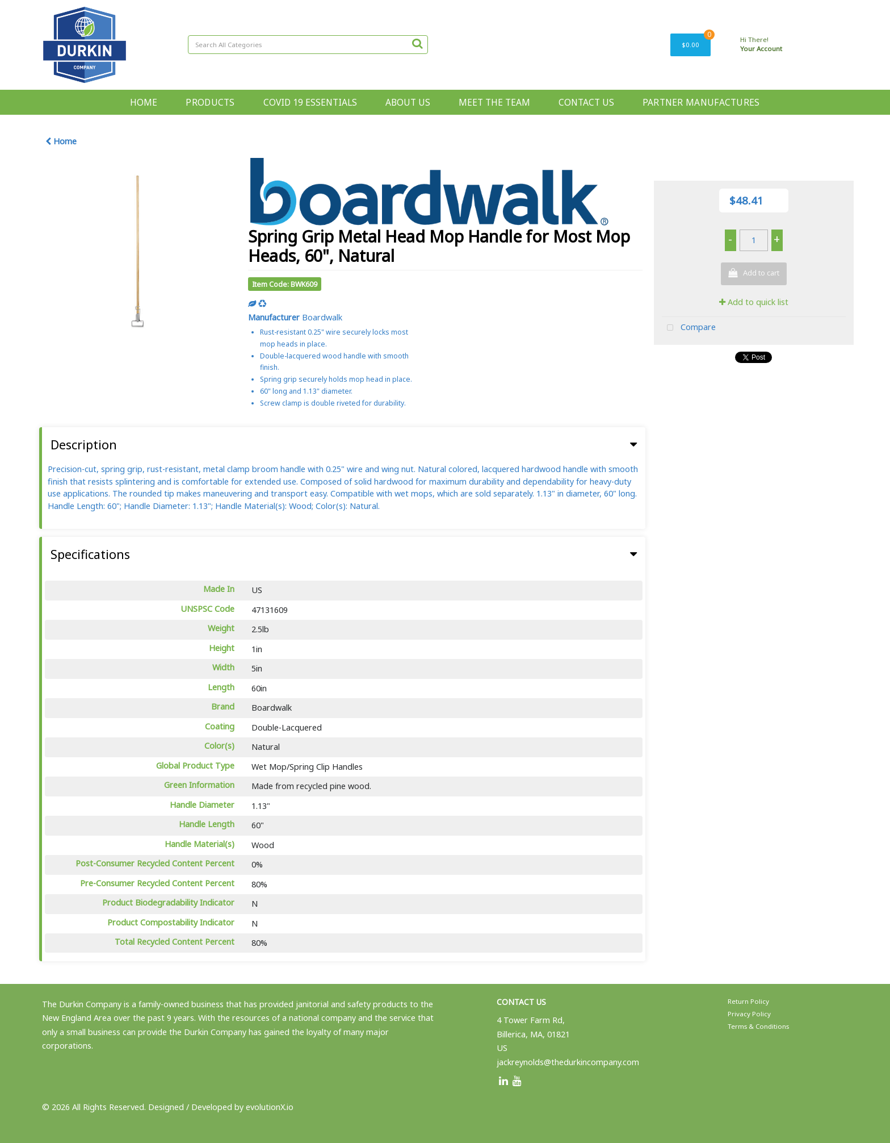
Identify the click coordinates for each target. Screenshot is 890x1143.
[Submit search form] (417, 43)
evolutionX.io (269, 1107)
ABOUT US (407, 102)
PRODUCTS (210, 102)
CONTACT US (586, 102)
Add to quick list (753, 302)
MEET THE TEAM (494, 102)
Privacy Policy (749, 1013)
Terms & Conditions (758, 1026)
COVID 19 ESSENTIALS (310, 102)
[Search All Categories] (308, 44)
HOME (143, 102)
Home (61, 141)
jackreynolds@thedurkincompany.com (568, 1062)
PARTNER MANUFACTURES (701, 102)
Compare (689, 328)
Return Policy (748, 1001)
